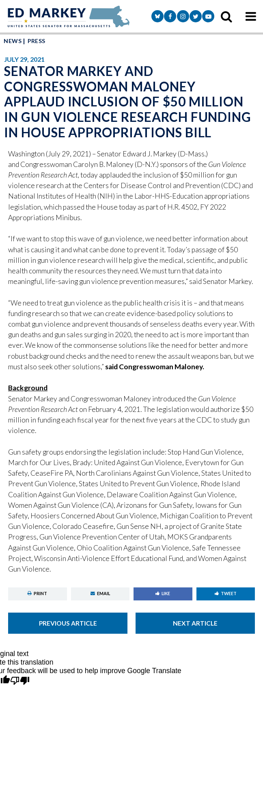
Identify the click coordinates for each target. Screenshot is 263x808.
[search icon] (226, 16)
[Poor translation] (20, 681)
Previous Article (68, 623)
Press (36, 40)
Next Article (195, 623)
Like (162, 593)
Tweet (226, 593)
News (13, 40)
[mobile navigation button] (251, 16)
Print (37, 593)
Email (100, 593)
